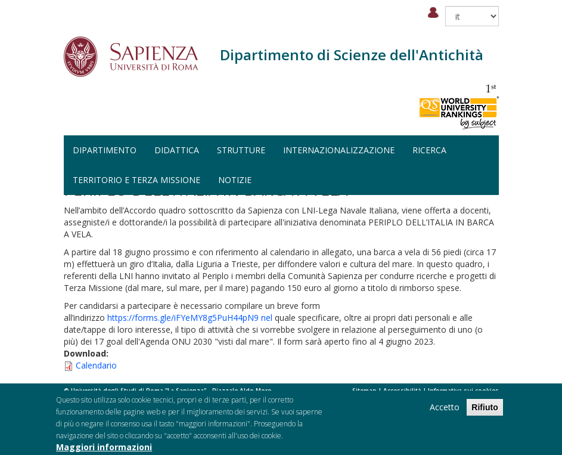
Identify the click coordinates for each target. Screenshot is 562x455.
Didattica (176, 150)
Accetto (444, 409)
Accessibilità (402, 390)
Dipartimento (104, 150)
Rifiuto (484, 409)
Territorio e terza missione (136, 179)
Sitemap (364, 390)
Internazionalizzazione (339, 150)
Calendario (96, 365)
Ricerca (429, 150)
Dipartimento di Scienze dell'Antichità (351, 54)
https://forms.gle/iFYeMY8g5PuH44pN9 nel (189, 317)
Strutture (241, 150)
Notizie (234, 179)
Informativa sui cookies (463, 390)
